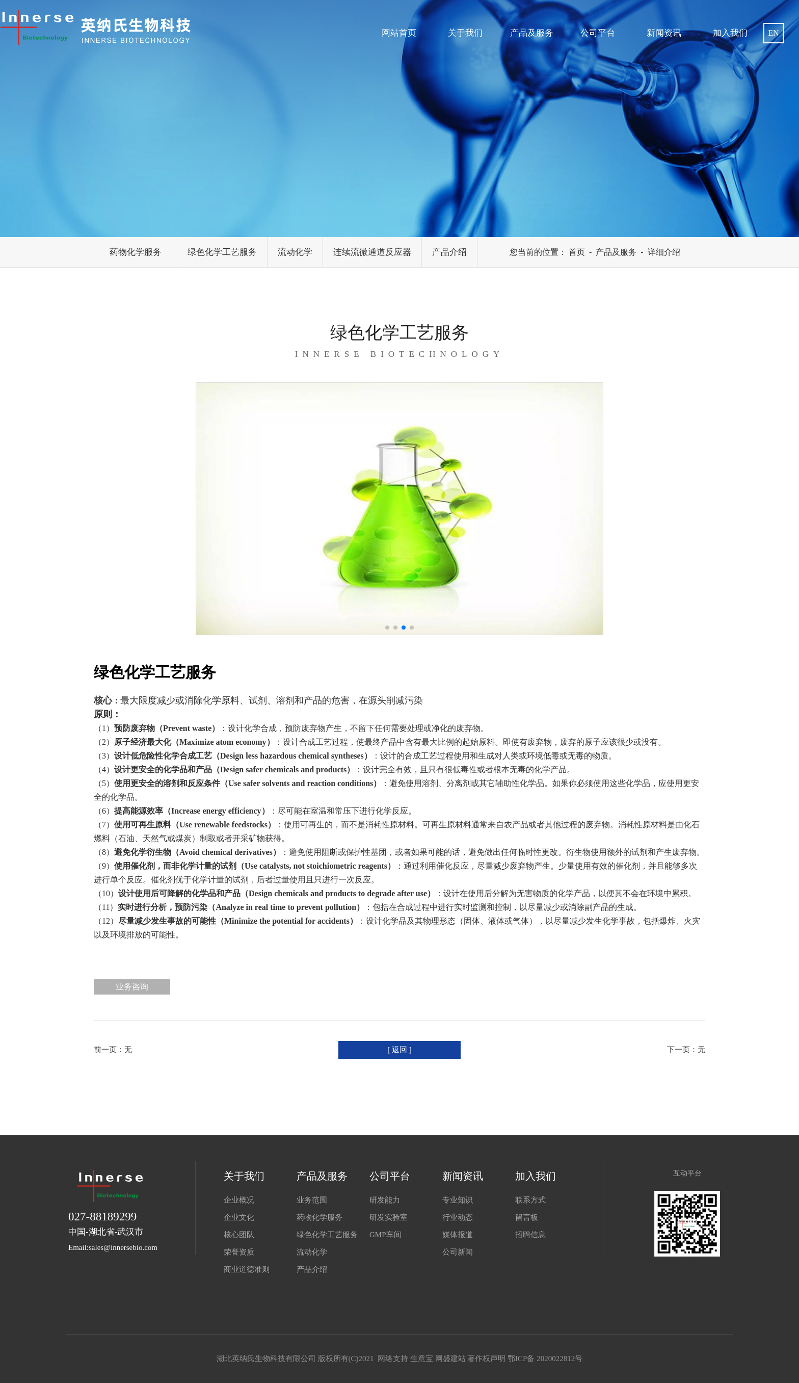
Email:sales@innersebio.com (112, 1247)
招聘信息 (530, 1235)
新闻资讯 (664, 33)
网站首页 (399, 33)
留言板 (526, 1217)
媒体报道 (457, 1235)
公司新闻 (457, 1252)
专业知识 (457, 1200)
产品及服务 (531, 33)
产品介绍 (449, 252)
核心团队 (239, 1235)
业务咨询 (132, 986)
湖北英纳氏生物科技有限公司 (267, 1358)
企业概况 (239, 1200)
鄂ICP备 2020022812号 (545, 1358)
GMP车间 (385, 1235)
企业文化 (239, 1217)
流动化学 (295, 252)
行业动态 (457, 1217)
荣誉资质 (239, 1252)
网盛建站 (450, 1358)
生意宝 (421, 1358)
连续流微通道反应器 (372, 252)
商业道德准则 (247, 1269)
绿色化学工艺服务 (222, 252)
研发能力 (384, 1200)
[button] (387, 627)
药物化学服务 (136, 252)
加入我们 (730, 33)
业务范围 (312, 1200)
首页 (577, 252)
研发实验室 (388, 1217)
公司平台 (597, 33)
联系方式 (530, 1200)
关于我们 (465, 33)
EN (773, 33)
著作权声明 (486, 1358)
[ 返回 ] (399, 1050)
